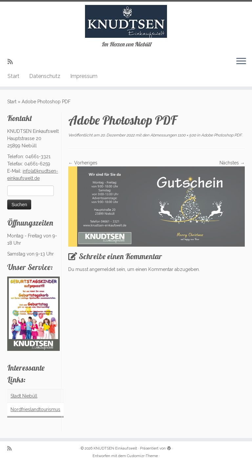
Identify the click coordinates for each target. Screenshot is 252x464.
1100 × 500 (186, 135)
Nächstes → (232, 162)
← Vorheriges (82, 162)
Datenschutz (44, 76)
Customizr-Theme (142, 456)
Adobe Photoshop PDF (221, 135)
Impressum (83, 76)
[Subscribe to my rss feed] (12, 61)
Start (13, 76)
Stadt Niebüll (23, 396)
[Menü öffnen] (241, 61)
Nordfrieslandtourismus (35, 409)
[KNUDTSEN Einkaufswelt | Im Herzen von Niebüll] (126, 21)
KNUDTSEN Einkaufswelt (115, 448)
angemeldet (102, 269)
